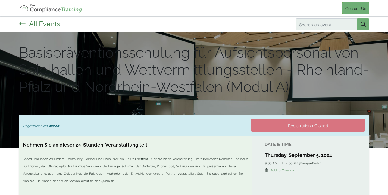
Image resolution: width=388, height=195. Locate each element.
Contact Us (355, 8)
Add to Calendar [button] (283, 170)
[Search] (363, 24)
